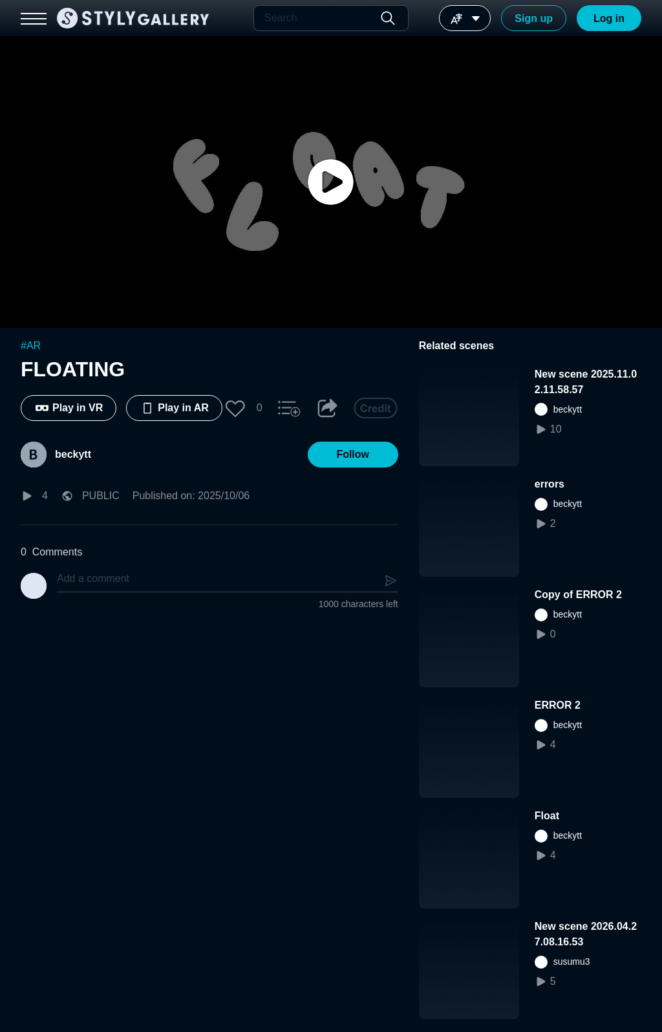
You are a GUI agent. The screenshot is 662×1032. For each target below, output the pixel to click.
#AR (31, 345)
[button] (235, 408)
